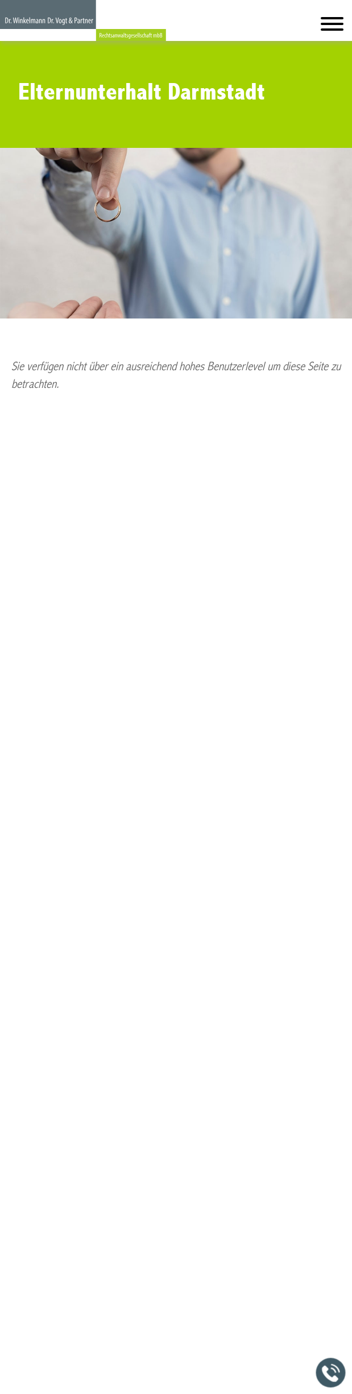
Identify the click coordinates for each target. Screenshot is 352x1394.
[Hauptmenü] (332, 26)
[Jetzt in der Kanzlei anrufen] (331, 1373)
